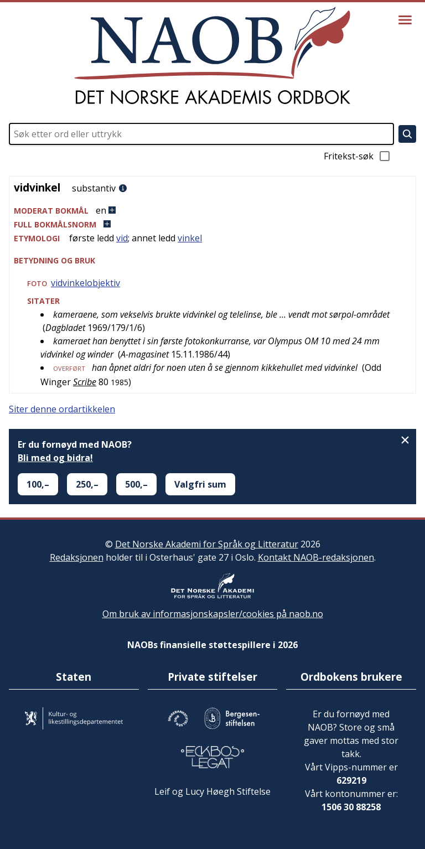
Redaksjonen (76, 557)
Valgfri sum (200, 484)
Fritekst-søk (357, 156)
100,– (38, 484)
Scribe (84, 382)
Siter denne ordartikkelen (62, 409)
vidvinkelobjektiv (85, 283)
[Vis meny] (405, 19)
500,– (136, 484)
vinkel (190, 238)
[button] (212, 211)
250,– (87, 484)
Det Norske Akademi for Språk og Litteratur (206, 544)
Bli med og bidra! (55, 458)
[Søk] (407, 134)
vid (122, 238)
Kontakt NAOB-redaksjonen (316, 557)
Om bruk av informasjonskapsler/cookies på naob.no (212, 614)
